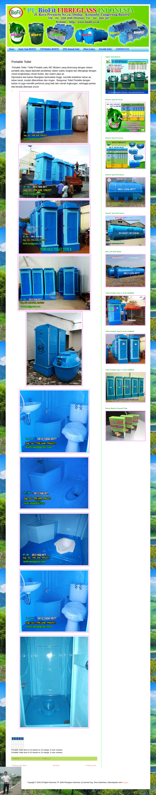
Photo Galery (89, 49)
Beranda (56, 765)
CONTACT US (122, 49)
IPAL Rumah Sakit (71, 49)
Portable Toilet (105, 49)
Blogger (125, 782)
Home (11, 49)
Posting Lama (91, 765)
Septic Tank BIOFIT (27, 49)
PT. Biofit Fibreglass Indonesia (30, 758)
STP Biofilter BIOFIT (49, 49)
